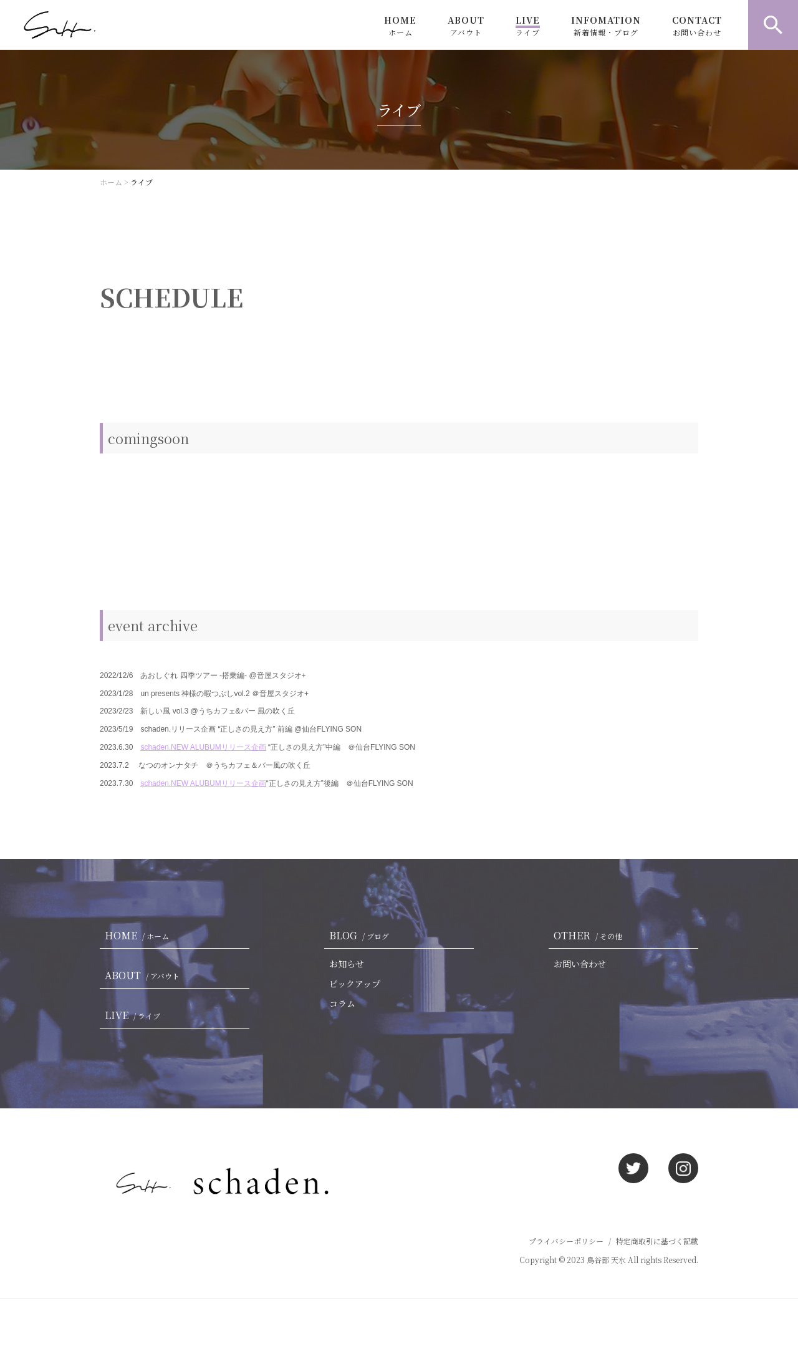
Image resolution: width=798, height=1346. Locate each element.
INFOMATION (606, 25)
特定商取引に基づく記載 (657, 1241)
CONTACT (697, 25)
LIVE (528, 25)
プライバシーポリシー (566, 1241)
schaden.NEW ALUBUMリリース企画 (203, 747)
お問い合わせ (580, 963)
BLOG (361, 935)
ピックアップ (354, 983)
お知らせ (346, 963)
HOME (400, 25)
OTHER (590, 935)
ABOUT (466, 25)
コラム (342, 1003)
